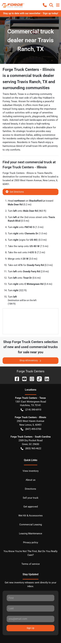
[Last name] (30, 608)
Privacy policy (30, 542)
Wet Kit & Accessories (30, 515)
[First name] (30, 598)
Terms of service (30, 564)
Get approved (30, 506)
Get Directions (15, 191)
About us (30, 479)
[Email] (30, 619)
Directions (30, 488)
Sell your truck (30, 497)
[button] (44, 5)
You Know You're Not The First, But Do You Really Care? (30, 553)
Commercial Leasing (30, 524)
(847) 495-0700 (31, 429)
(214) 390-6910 (31, 410)
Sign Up (30, 628)
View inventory (31, 470)
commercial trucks (29, 176)
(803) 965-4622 (31, 448)
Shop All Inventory (31, 360)
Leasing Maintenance (30, 533)
